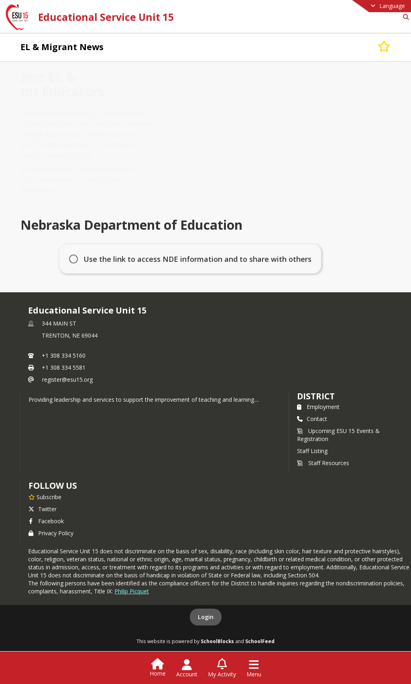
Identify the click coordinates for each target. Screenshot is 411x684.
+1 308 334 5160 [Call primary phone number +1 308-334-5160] (63, 355)
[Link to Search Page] (404, 17)
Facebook (46, 521)
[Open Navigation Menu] (253, 668)
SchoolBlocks (217, 641)
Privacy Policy (50, 533)
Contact (312, 419)
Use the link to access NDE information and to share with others (197, 259)
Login (206, 617)
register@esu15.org (67, 379)
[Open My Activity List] (222, 668)
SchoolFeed (260, 641)
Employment (318, 407)
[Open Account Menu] (186, 668)
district (316, 396)
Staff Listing (312, 451)
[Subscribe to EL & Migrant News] (384, 46)
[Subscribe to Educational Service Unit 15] (44, 496)
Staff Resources (323, 463)
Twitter (42, 509)
